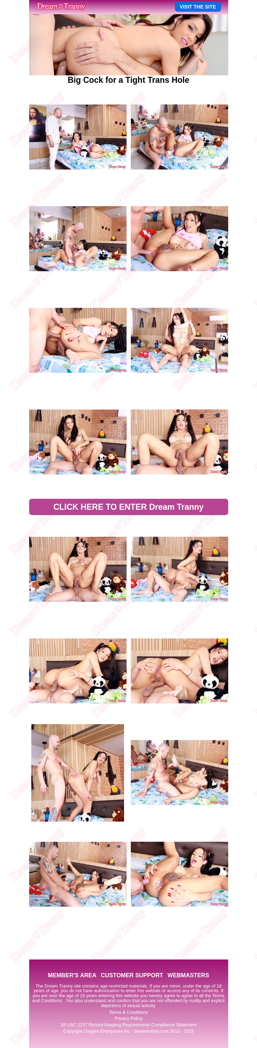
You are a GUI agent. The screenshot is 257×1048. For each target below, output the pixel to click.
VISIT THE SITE (198, 7)
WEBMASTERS (188, 975)
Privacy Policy (128, 1018)
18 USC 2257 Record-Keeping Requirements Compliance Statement (128, 1024)
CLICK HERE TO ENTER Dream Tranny (128, 507)
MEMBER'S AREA (72, 975)
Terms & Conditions (128, 1012)
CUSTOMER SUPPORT (132, 975)
